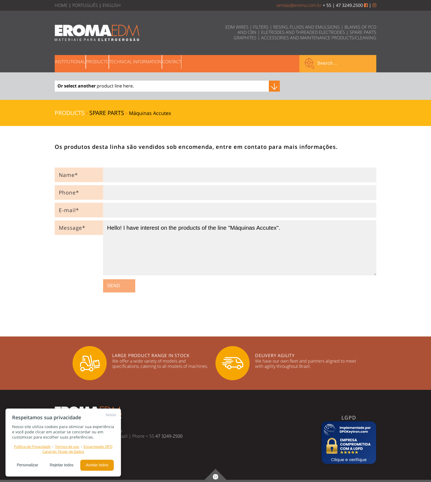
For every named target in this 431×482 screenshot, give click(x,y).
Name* (68, 175)
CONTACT (209, 63)
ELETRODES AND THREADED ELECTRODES (303, 32)
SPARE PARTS (363, 32)
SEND (113, 285)
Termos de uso (67, 446)
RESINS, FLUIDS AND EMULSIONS (306, 27)
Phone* (69, 192)
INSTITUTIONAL (75, 63)
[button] (348, 442)
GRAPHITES (245, 38)
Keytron (111, 414)
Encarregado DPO (98, 446)
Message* (72, 227)
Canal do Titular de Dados (63, 451)
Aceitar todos (97, 465)
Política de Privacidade (32, 446)
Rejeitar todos (61, 465)
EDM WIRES (236, 27)
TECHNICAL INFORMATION (162, 63)
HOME (61, 5)
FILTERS (261, 27)
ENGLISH (112, 5)
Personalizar (27, 465)
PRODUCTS (113, 63)
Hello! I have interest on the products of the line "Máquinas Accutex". (240, 247)
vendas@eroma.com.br (299, 5)
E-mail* (69, 210)
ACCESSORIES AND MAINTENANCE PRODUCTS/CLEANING (318, 38)
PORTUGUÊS (85, 5)
